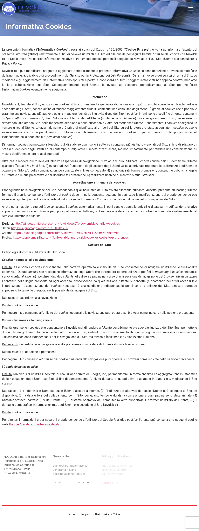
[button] (190, 9)
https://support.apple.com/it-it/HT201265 (39, 228)
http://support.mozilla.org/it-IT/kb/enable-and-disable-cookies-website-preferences (71, 237)
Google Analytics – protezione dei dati (35, 424)
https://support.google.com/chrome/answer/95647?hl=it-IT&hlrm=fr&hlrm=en (66, 233)
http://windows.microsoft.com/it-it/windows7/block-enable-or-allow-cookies (67, 223)
